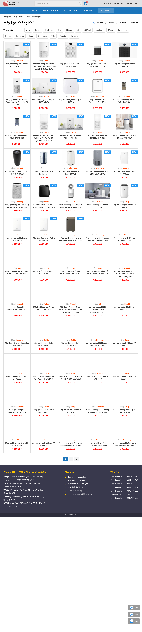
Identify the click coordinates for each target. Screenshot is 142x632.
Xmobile (74, 36)
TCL (53, 36)
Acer (28, 30)
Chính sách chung (73, 491)
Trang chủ (7, 17)
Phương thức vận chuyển (76, 484)
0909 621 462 (132, 3)
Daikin (37, 30)
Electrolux (49, 30)
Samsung (20, 36)
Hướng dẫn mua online (75, 477)
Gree (59, 30)
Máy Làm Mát (19, 17)
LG (78, 30)
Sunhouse (42, 36)
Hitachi (69, 30)
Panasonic (122, 30)
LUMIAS (87, 30)
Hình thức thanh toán (75, 480)
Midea (110, 30)
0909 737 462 (118, 3)
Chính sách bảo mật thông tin (78, 494)
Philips (8, 36)
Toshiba (63, 36)
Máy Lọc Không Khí (34, 17)
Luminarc (99, 30)
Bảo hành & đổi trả (74, 487)
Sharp (31, 36)
